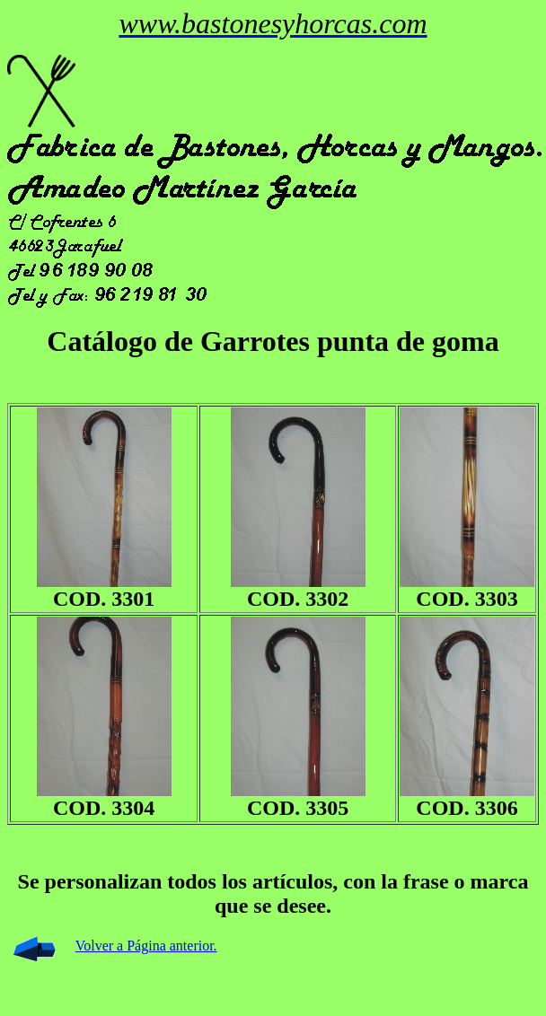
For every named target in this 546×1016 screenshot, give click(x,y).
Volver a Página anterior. (146, 945)
